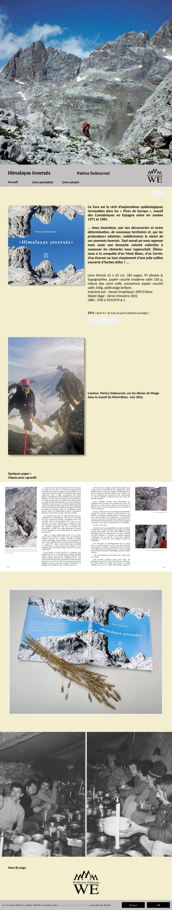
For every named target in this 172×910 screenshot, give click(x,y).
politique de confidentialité (73, 904)
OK (158, 905)
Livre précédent (42, 182)
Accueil (13, 182)
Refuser (133, 905)
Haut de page (17, 868)
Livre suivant (70, 182)
